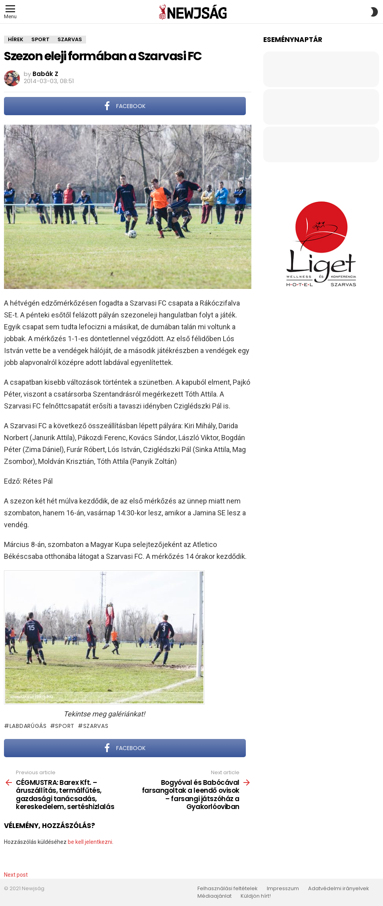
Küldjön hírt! (256, 896)
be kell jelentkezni (90, 842)
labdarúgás (28, 726)
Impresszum (283, 888)
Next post (16, 875)
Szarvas (96, 726)
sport (65, 726)
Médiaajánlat (214, 896)
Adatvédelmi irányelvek (338, 888)
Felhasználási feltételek (227, 888)
